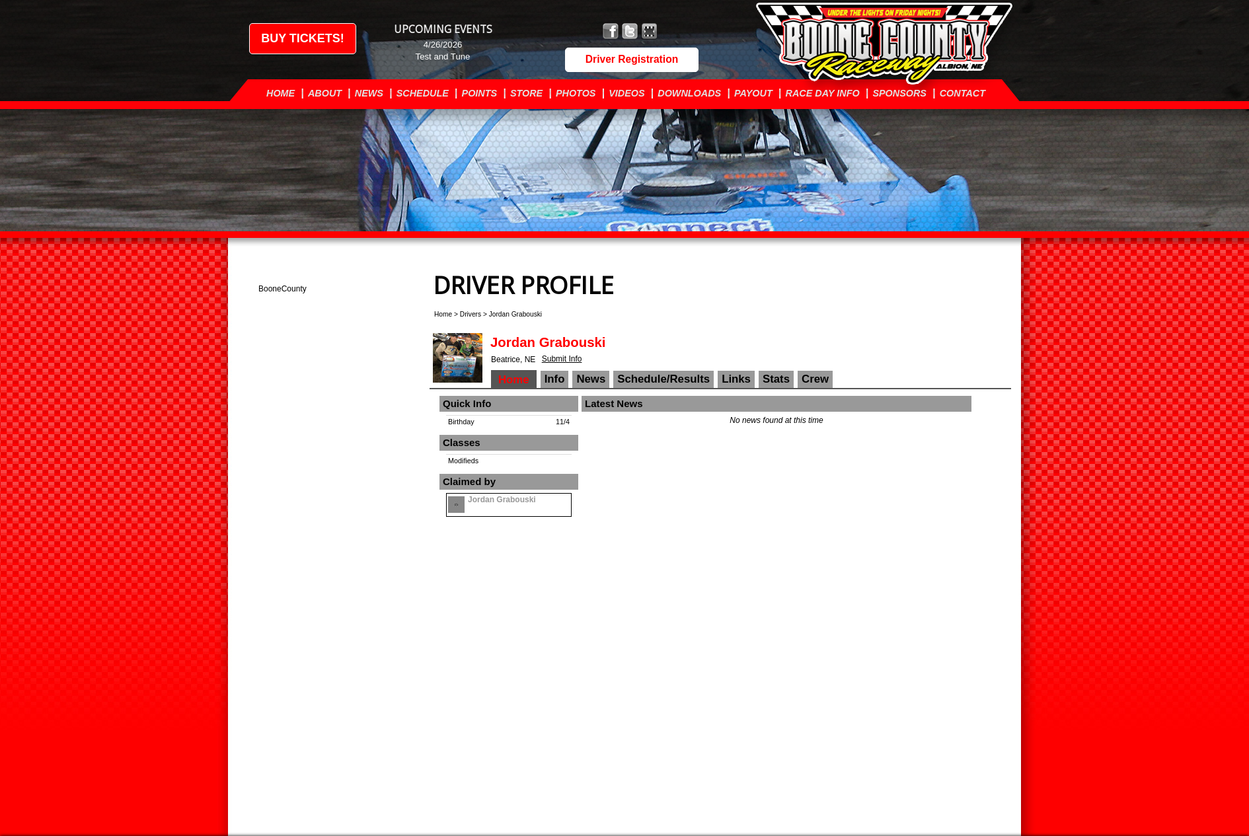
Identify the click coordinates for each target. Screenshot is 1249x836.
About (325, 93)
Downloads (689, 93)
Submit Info (562, 358)
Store (526, 93)
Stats (776, 379)
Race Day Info (822, 93)
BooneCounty (282, 288)
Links (736, 379)
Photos (576, 93)
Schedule (423, 93)
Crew (815, 379)
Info (555, 379)
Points (480, 93)
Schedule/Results (663, 379)
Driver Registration (632, 59)
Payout (753, 93)
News (369, 93)
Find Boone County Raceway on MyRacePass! (649, 31)
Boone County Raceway (896, 44)
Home (280, 93)
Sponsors (899, 93)
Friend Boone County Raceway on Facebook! (611, 31)
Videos (626, 93)
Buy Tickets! (302, 38)
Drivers (470, 314)
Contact (962, 93)
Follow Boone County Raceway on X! (630, 31)
